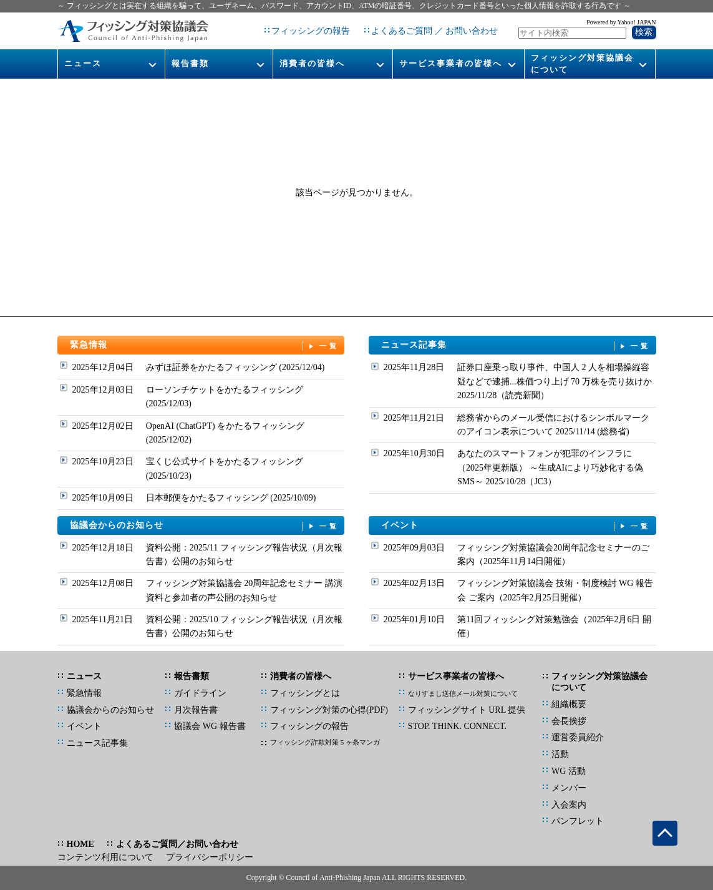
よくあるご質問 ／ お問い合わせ (434, 31)
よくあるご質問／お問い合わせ (177, 844)
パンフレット (577, 821)
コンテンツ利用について (105, 857)
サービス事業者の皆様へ (450, 63)
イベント (516, 526)
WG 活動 (568, 771)
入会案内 (568, 804)
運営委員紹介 (577, 737)
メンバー (568, 788)
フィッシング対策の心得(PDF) (329, 710)
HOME (80, 844)
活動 (560, 754)
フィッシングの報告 (310, 31)
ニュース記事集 (516, 345)
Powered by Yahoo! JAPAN (621, 22)
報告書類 (190, 63)
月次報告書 (196, 710)
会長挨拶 (568, 721)
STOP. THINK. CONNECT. (457, 726)
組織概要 (568, 704)
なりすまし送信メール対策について (463, 693)
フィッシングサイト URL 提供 (466, 710)
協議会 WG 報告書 (209, 726)
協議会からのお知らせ (204, 526)
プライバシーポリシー (209, 857)
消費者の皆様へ (312, 63)
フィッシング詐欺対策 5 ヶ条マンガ (325, 742)
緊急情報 (204, 345)
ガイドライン (200, 693)
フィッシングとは (305, 693)
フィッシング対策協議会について (582, 63)
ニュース (83, 63)
